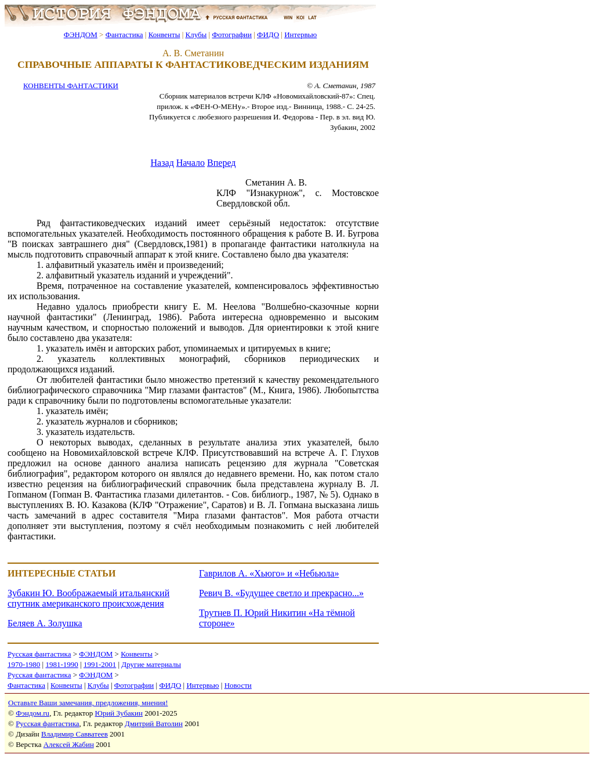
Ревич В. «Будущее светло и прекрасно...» (281, 593)
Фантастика (124, 34)
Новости (238, 685)
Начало (190, 163)
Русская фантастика (39, 654)
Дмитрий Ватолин (154, 723)
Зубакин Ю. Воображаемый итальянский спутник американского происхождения (88, 598)
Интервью (300, 34)
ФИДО (268, 34)
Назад (162, 163)
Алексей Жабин (69, 744)
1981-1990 (61, 664)
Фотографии (232, 34)
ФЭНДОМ (80, 34)
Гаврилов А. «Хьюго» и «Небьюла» (269, 573)
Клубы (196, 34)
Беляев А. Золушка (45, 623)
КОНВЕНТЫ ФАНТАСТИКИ (70, 85)
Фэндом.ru (32, 713)
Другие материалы (151, 664)
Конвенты (164, 34)
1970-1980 (24, 664)
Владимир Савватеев (74, 734)
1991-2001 (100, 664)
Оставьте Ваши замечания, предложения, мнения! (88, 702)
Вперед (221, 163)
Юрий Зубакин (119, 713)
